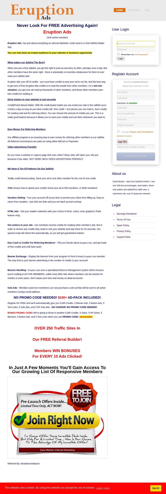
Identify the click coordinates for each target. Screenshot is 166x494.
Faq (147, 10)
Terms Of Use (124, 219)
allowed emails (124, 136)
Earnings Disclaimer (127, 213)
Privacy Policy (124, 231)
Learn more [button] (102, 488)
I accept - (136, 134)
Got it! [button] (155, 488)
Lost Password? (141, 54)
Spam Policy (123, 225)
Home (119, 10)
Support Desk (123, 237)
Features (134, 10)
